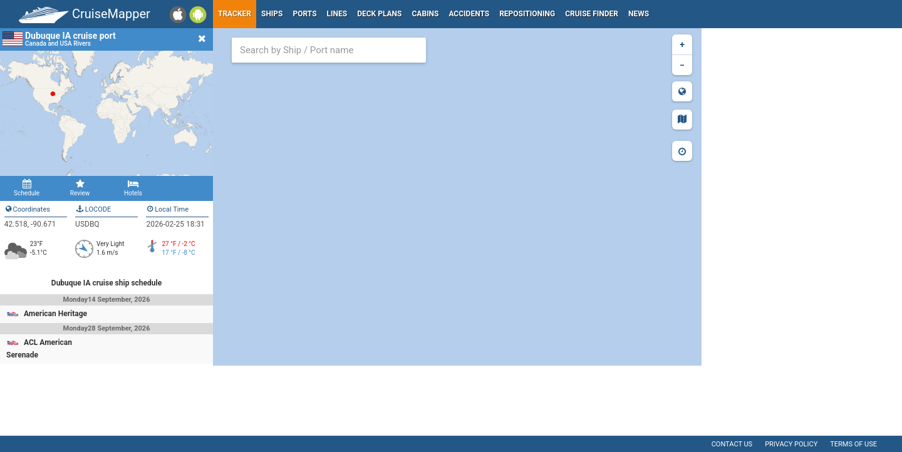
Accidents (468, 13)
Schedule (26, 188)
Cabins (425, 13)
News (638, 13)
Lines (337, 13)
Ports (305, 13)
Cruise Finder (591, 13)
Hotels (133, 188)
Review (79, 188)
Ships (272, 13)
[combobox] (329, 50)
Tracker (234, 13)
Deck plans (379, 13)
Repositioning (527, 13)
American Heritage (55, 313)
